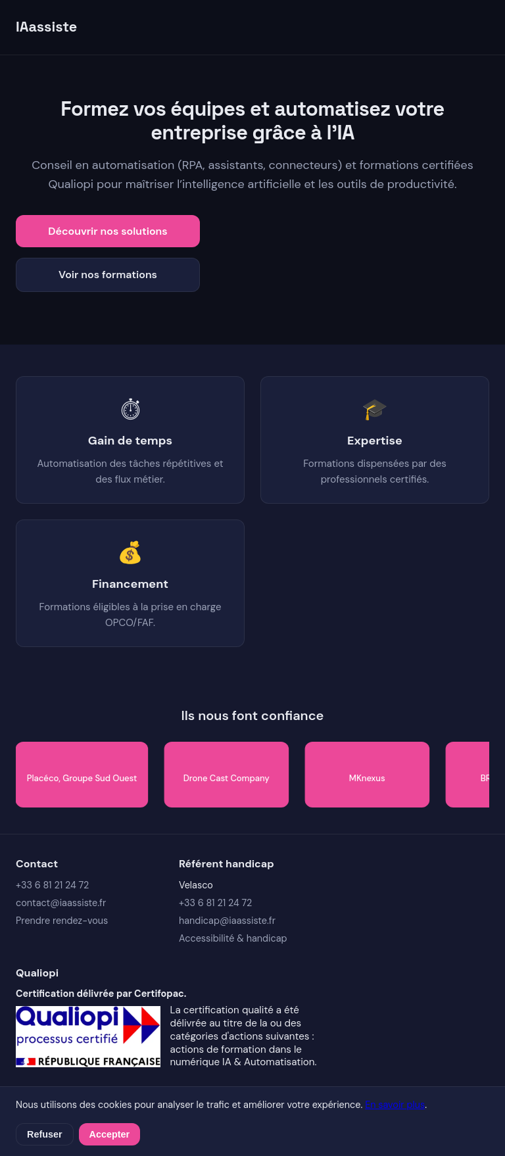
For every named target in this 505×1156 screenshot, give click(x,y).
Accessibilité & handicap (233, 938)
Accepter (109, 1134)
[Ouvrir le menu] (478, 27)
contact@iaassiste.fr (61, 903)
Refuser (44, 1134)
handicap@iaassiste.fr (227, 921)
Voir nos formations (108, 274)
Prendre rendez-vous (62, 921)
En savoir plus (395, 1105)
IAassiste (46, 27)
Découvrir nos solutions (107, 231)
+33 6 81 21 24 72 (52, 885)
